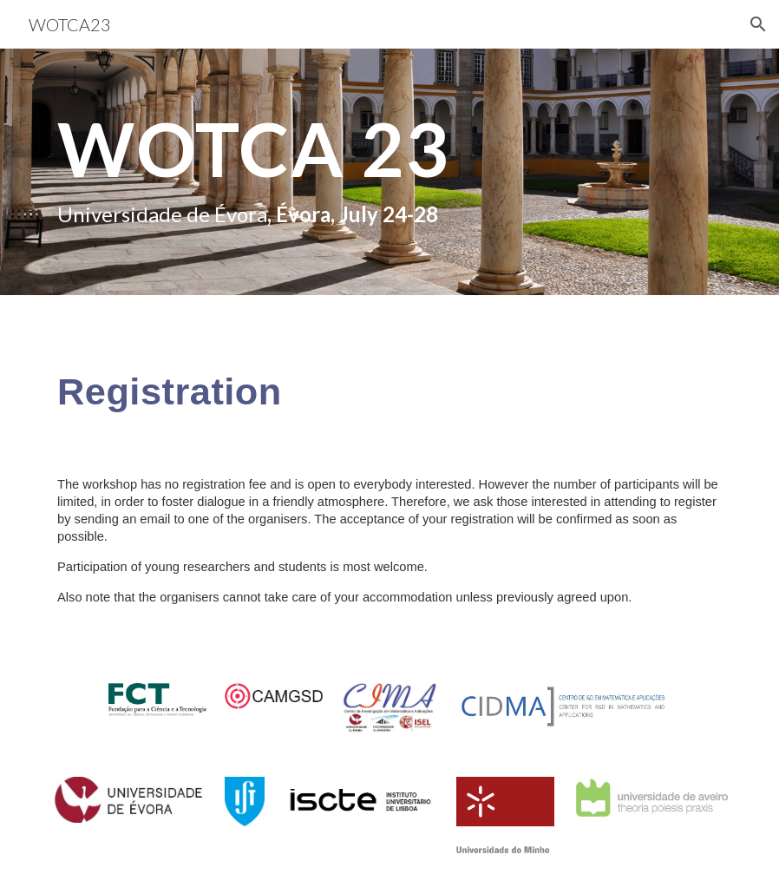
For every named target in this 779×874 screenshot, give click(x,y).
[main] (273, 171)
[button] (758, 24)
